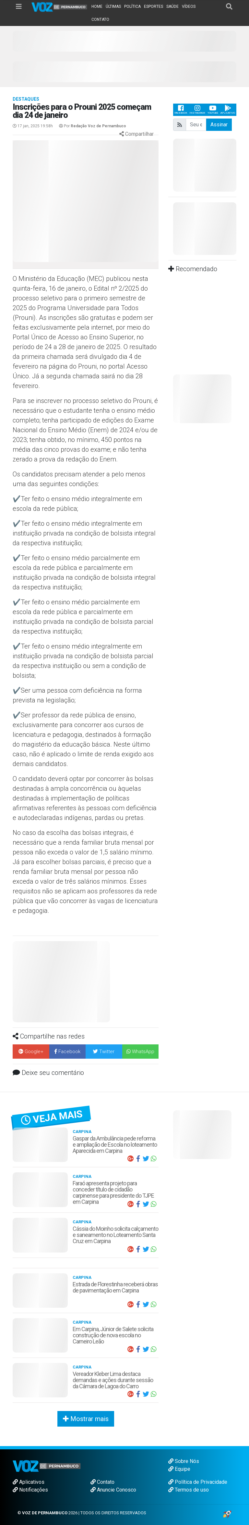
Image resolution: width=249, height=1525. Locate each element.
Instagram (197, 109)
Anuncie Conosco (113, 1490)
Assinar (219, 124)
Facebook (180, 109)
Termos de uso (188, 1490)
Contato (102, 1482)
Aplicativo (227, 109)
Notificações (30, 1490)
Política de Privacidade (197, 1482)
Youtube (213, 109)
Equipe (179, 1469)
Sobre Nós (183, 1461)
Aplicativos (28, 1482)
